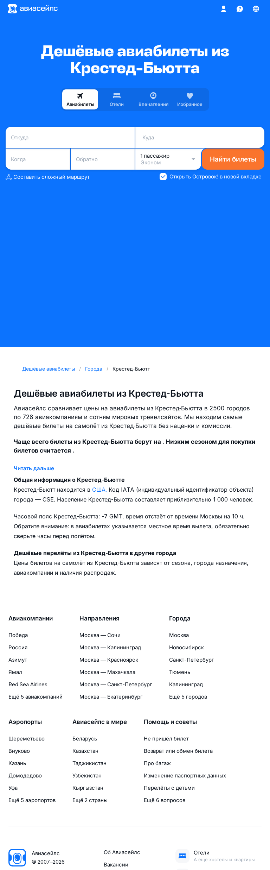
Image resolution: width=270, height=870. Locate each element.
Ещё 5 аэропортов (32, 800)
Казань (17, 763)
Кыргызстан (87, 787)
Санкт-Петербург (191, 659)
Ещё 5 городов (188, 696)
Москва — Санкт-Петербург (115, 684)
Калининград (186, 684)
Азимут (17, 659)
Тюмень (179, 672)
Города (180, 618)
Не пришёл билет (166, 738)
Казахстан (85, 751)
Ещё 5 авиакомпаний (35, 696)
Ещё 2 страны (90, 800)
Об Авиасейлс (122, 852)
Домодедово (25, 775)
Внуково (19, 751)
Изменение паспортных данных (185, 775)
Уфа (13, 787)
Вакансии (116, 864)
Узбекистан (87, 775)
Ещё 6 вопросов (164, 800)
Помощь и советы (170, 721)
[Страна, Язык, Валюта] (256, 8)
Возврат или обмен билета (178, 751)
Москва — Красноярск (108, 659)
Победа (18, 635)
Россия (17, 647)
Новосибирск (186, 647)
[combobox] (70, 137)
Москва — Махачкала (107, 672)
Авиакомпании (30, 618)
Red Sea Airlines (27, 684)
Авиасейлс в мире (99, 721)
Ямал (15, 672)
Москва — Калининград (110, 647)
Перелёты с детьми (169, 787)
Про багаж (157, 763)
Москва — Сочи (100, 635)
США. (100, 489)
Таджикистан (89, 763)
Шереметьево (26, 738)
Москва (179, 635)
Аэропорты (25, 721)
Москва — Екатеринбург (111, 696)
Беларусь (84, 738)
